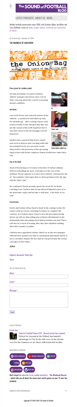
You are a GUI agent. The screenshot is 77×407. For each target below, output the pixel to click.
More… (50, 18)
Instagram (16, 369)
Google (36, 27)
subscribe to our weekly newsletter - (44, 375)
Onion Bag (28, 254)
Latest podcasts (25, 18)
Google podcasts (36, 356)
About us (40, 18)
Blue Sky (29, 369)
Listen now (14, 330)
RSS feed (26, 363)
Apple (31, 27)
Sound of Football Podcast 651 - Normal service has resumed (42, 333)
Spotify (42, 27)
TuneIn (48, 27)
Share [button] (12, 259)
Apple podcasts (18, 356)
